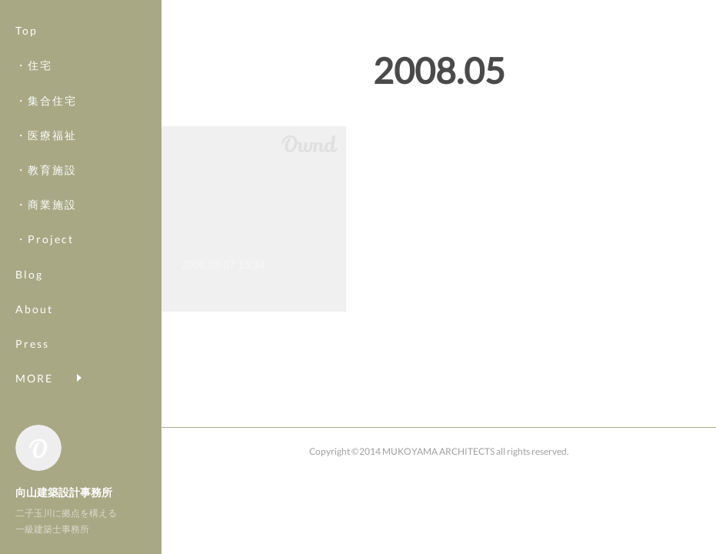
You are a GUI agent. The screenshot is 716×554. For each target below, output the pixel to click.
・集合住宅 (46, 100)
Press (32, 343)
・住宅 (33, 65)
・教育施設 (46, 169)
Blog (29, 274)
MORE (34, 378)
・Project (44, 238)
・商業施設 (46, 204)
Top (26, 30)
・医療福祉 (46, 135)
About (34, 308)
